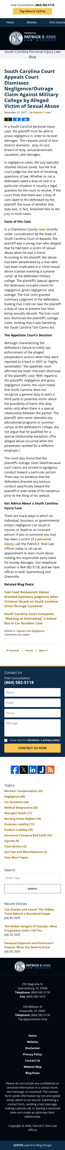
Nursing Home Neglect (22, 819)
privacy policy (51, 740)
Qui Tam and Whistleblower (25, 852)
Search (32, 888)
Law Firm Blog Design (32, 1145)
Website (32, 22)
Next (43, 650)
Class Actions (15, 846)
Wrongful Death (18, 813)
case (41, 229)
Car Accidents (16, 802)
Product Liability (18, 830)
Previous (12, 650)
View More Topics (16, 857)
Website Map (32, 1067)
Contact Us (32, 1060)
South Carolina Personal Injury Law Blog (32, 38)
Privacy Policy (32, 1054)
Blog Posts (32, 1073)
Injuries (20, 631)
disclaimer (33, 740)
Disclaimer (32, 1048)
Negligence (37, 631)
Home (10, 22)
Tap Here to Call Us (32, 11)
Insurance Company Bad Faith (28, 835)
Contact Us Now (32, 748)
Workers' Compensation (23, 791)
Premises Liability (19, 824)
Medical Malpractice (21, 808)
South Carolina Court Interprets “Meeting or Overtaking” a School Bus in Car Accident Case (30, 618)
